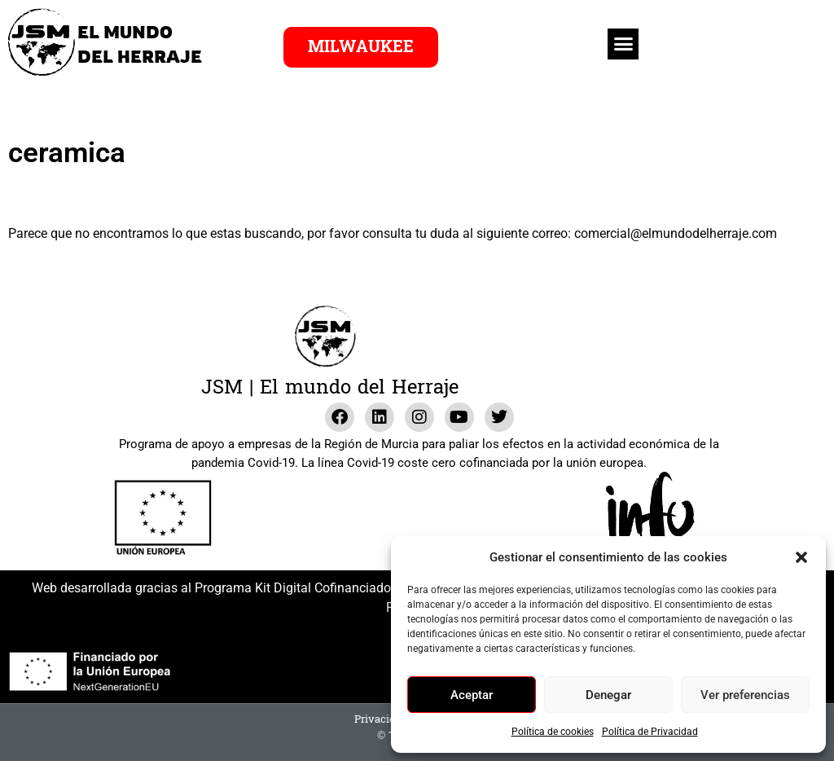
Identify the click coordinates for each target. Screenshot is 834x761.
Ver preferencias (745, 695)
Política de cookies (552, 731)
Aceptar (471, 695)
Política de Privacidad (650, 731)
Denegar (608, 695)
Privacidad (381, 719)
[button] (801, 557)
